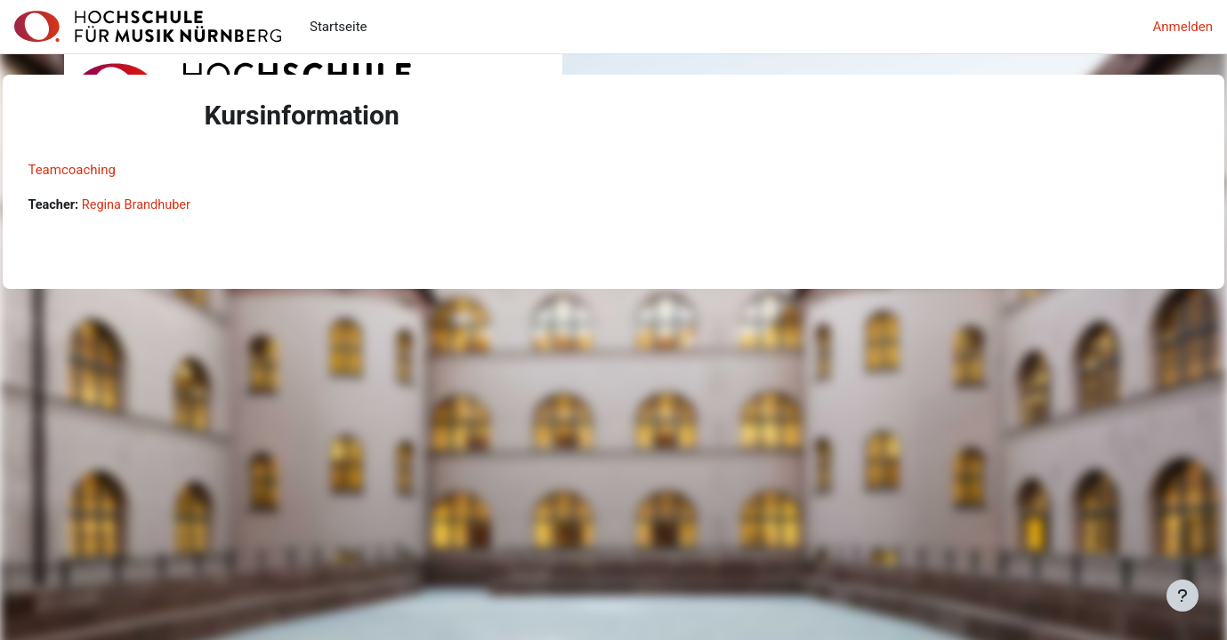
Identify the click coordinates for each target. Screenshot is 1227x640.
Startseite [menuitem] (338, 27)
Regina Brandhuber (180, 205)
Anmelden (1182, 27)
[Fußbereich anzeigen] (1182, 596)
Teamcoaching (112, 170)
